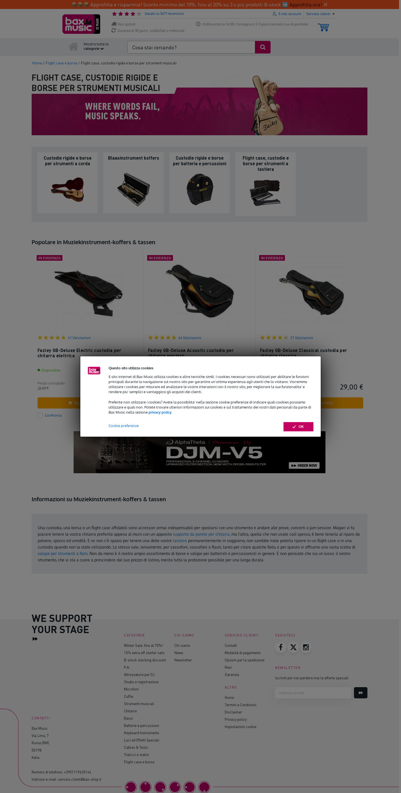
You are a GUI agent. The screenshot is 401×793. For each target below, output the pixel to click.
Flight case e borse (139, 761)
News (178, 652)
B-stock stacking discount (145, 659)
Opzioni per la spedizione (244, 659)
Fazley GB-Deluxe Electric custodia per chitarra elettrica (79, 353)
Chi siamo (182, 645)
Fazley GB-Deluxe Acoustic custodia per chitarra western (191, 353)
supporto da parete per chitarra (201, 534)
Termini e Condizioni (240, 704)
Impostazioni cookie (240, 726)
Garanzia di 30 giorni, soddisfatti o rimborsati (147, 30)
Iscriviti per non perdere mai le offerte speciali (311, 677)
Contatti (231, 645)
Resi (228, 667)
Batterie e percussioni (141, 725)
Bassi (128, 718)
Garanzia (232, 674)
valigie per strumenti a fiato (63, 553)
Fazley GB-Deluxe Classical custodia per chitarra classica (303, 353)
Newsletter (183, 659)
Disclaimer (233, 712)
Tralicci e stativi (136, 754)
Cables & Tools (136, 747)
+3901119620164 (77, 771)
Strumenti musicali (139, 703)
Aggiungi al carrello (89, 402)
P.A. (127, 667)
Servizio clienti (242, 635)
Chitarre (130, 710)
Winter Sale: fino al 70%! (143, 645)
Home (229, 697)
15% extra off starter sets (144, 652)
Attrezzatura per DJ (139, 674)
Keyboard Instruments (141, 732)
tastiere (180, 540)
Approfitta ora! (305, 4)
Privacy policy (236, 719)
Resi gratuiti (123, 24)
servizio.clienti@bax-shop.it (79, 779)
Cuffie (128, 696)
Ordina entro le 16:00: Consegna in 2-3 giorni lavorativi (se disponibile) (252, 24)
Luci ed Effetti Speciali (141, 740)
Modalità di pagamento (243, 652)
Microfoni (131, 689)
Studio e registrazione (141, 681)
